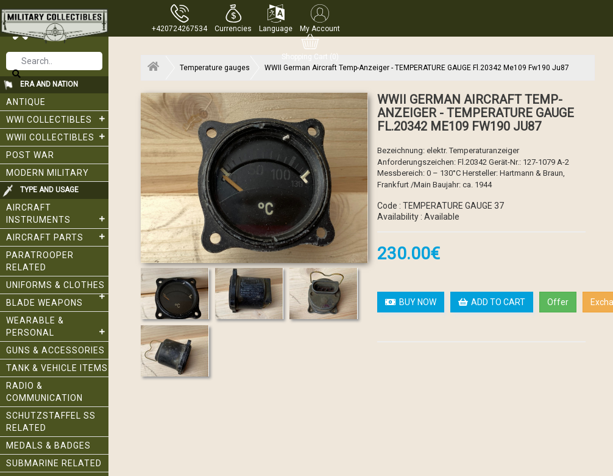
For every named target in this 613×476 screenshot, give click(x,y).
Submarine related (54, 463)
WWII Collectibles (57, 136)
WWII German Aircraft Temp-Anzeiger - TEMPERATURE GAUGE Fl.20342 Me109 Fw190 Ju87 (416, 67)
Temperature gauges (215, 67)
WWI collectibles (57, 119)
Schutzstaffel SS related (51, 422)
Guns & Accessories (55, 350)
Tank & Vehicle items (57, 368)
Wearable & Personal (57, 326)
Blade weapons (44, 303)
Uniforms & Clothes (57, 287)
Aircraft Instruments (57, 214)
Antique (26, 102)
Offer (558, 302)
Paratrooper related (40, 261)
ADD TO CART (491, 302)
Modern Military (47, 173)
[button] (233, 18)
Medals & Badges (48, 445)
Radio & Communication (44, 392)
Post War (30, 155)
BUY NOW (410, 302)
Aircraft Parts (57, 236)
